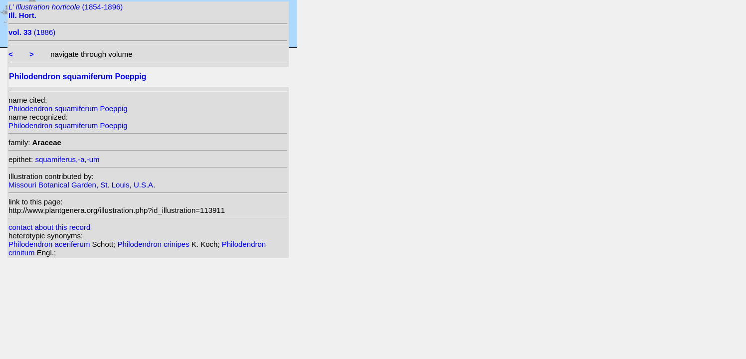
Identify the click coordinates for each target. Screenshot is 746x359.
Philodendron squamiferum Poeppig (67, 108)
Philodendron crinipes (154, 244)
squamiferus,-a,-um (67, 159)
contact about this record (49, 227)
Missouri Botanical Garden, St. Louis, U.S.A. (81, 184)
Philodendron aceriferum (50, 244)
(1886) (31, 32)
